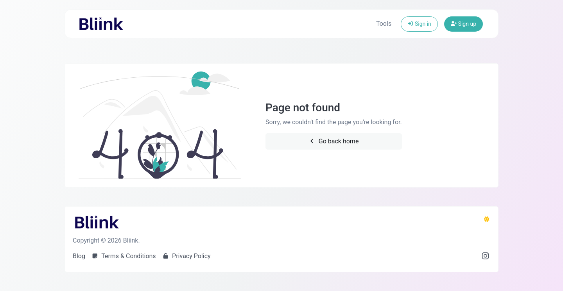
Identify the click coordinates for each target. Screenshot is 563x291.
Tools (383, 23)
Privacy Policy (186, 256)
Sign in (419, 24)
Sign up (463, 24)
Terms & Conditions (123, 256)
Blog (79, 256)
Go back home (333, 141)
